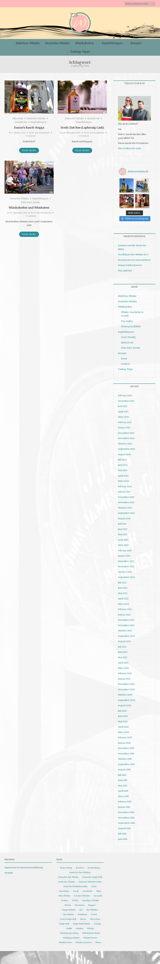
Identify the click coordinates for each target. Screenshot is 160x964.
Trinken (125, 362)
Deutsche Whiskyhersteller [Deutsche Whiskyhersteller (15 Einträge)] (75, 884)
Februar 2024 (125, 484)
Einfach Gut (21, 122)
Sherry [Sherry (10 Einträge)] (83, 917)
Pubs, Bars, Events (30, 202)
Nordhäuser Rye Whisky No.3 (133, 252)
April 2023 (123, 538)
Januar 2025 (124, 426)
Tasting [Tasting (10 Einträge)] (97, 922)
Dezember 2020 (126, 682)
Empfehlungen (112, 43)
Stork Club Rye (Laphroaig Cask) (82, 127)
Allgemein (17, 118)
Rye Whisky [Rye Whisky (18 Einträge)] (68, 912)
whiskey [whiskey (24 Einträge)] (79, 926)
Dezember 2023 (126, 495)
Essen (124, 356)
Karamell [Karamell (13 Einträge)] (98, 894)
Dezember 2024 (126, 431)
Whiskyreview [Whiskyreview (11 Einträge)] (65, 940)
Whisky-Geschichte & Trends (132, 312)
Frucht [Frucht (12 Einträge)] (76, 889)
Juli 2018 (122, 832)
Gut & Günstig (128, 335)
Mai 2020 (122, 719)
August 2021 (124, 639)
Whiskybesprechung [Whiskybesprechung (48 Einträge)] (69, 931)
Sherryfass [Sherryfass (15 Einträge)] (95, 917)
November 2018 (126, 816)
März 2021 (123, 666)
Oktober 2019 (125, 757)
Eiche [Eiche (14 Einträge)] (94, 884)
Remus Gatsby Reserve (130, 263)
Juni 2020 (123, 714)
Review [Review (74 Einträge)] (68, 903)
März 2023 (123, 543)
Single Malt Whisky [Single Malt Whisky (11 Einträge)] (81, 922)
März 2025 (123, 415)
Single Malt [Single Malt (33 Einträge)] (64, 922)
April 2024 (123, 474)
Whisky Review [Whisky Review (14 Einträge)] (90, 936)
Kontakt (9, 871)
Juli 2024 (122, 458)
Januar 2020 (124, 741)
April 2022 (123, 597)
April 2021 (123, 661)
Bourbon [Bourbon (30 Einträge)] (80, 866)
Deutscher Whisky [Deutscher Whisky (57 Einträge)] (66, 880)
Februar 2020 (125, 735)
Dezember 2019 (126, 746)
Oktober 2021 (125, 629)
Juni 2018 (122, 837)
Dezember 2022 (126, 559)
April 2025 (123, 409)
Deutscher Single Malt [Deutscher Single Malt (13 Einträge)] (92, 875)
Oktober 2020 (125, 693)
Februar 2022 (125, 607)
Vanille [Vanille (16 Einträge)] (69, 926)
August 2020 (124, 703)
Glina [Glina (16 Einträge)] (98, 889)
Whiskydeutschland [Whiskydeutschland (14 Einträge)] (91, 931)
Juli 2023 (122, 522)
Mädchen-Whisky (28, 43)
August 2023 (124, 516)
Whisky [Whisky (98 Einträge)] (90, 926)
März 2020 (123, 730)
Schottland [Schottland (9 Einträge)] (82, 912)
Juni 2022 (122, 586)
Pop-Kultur (127, 319)
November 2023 (126, 500)
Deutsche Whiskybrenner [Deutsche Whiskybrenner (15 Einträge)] (90, 880)
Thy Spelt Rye (125, 268)
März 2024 (123, 479)
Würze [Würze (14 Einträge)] (98, 940)
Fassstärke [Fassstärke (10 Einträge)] (64, 889)
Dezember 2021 (126, 618)
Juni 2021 (122, 650)
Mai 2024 (122, 468)
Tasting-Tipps (80, 51)
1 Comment (30, 136)
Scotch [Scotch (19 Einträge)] (94, 912)
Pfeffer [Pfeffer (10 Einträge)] (75, 898)
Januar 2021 (124, 677)
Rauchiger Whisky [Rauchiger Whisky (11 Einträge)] (90, 898)
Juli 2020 (122, 709)
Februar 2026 (125, 394)
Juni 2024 (123, 463)
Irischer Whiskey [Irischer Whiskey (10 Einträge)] (82, 894)
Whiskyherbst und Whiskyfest (29, 207)
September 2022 (126, 575)
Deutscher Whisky (57, 43)
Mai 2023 (122, 532)
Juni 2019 (122, 778)
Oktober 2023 (125, 506)
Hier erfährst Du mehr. (130, 148)
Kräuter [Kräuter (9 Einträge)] (64, 898)
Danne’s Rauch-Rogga (29, 127)
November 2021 (126, 623)
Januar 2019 (124, 805)
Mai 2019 (122, 783)
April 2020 (123, 725)
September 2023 (126, 511)
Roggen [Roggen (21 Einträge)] (91, 903)
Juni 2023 (122, 527)
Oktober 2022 (125, 570)
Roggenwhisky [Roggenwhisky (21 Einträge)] (69, 908)
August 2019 (124, 768)
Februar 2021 (125, 671)
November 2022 (126, 564)
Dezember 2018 (126, 810)
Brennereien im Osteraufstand (134, 258)
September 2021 (126, 634)
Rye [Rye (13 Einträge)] (81, 908)
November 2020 (126, 687)
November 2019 (126, 751)
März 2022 (123, 602)
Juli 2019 (122, 773)
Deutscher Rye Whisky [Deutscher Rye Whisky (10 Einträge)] (68, 875)
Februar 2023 (125, 548)
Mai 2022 (122, 591)
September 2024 (126, 447)
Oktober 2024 (125, 442)
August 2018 (124, 826)
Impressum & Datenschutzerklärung (24, 865)
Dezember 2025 (126, 399)
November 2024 (126, 436)
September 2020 (126, 698)
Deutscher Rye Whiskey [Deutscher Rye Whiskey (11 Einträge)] (80, 870)
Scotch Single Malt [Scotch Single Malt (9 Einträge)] (68, 917)
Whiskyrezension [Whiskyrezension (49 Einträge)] (83, 940)
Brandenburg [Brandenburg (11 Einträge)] (94, 866)
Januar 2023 (124, 554)
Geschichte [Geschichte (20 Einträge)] (88, 889)
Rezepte (136, 43)
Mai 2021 (122, 655)
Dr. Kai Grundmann (41, 133)
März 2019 (123, 794)
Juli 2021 (122, 645)
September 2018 (126, 821)
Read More (29, 150)
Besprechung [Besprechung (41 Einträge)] (66, 866)
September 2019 (126, 762)
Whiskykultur (84, 43)
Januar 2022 (124, 613)
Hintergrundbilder (131, 324)
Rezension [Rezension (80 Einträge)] (80, 903)
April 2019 (123, 789)
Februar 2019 (125, 800)
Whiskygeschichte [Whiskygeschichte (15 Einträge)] (71, 936)
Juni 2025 (122, 404)
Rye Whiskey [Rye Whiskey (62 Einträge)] (92, 908)
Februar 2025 (125, 420)
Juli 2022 (122, 580)
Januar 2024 (124, 490)
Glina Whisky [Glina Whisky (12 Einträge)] (64, 894)
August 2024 (124, 452)
